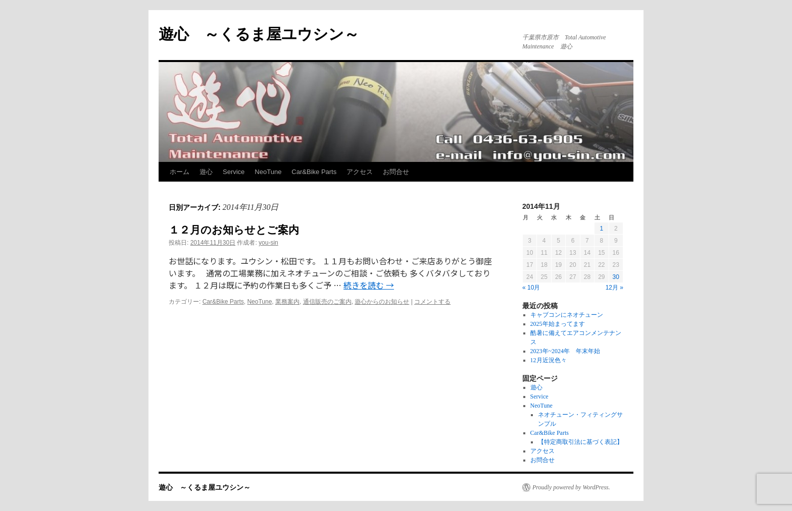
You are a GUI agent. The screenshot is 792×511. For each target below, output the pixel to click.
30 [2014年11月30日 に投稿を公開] (616, 276)
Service (233, 172)
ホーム (179, 172)
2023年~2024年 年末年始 (565, 351)
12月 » (614, 287)
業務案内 (287, 301)
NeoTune (268, 172)
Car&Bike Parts (313, 172)
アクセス (359, 172)
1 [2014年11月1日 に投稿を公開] (601, 228)
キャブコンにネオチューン (566, 314)
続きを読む (368, 285)
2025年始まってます (557, 323)
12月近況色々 (548, 360)
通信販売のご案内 (327, 301)
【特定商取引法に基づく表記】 (580, 441)
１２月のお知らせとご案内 (234, 230)
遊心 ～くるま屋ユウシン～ (259, 34)
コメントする (432, 301)
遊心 (206, 172)
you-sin (268, 242)
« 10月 (531, 287)
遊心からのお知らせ (382, 301)
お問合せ (396, 172)
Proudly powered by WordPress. (571, 487)
